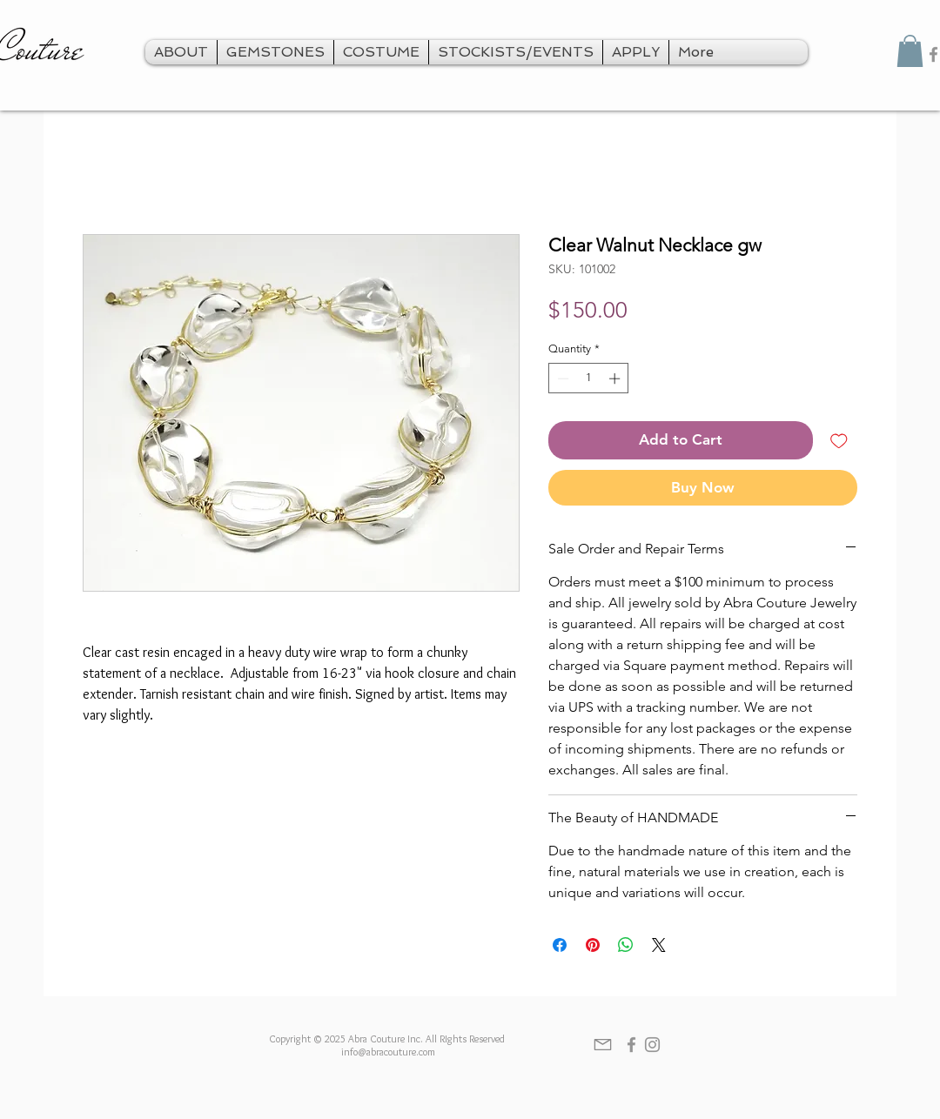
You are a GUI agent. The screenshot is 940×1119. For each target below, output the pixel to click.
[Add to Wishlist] (839, 440)
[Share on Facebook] (559, 945)
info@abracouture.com (388, 1051)
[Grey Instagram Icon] (652, 1045)
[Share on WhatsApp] (625, 945)
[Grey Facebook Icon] (631, 1045)
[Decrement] (561, 378)
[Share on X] (658, 945)
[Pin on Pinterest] (592, 945)
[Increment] (616, 378)
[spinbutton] (589, 378)
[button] (909, 51)
